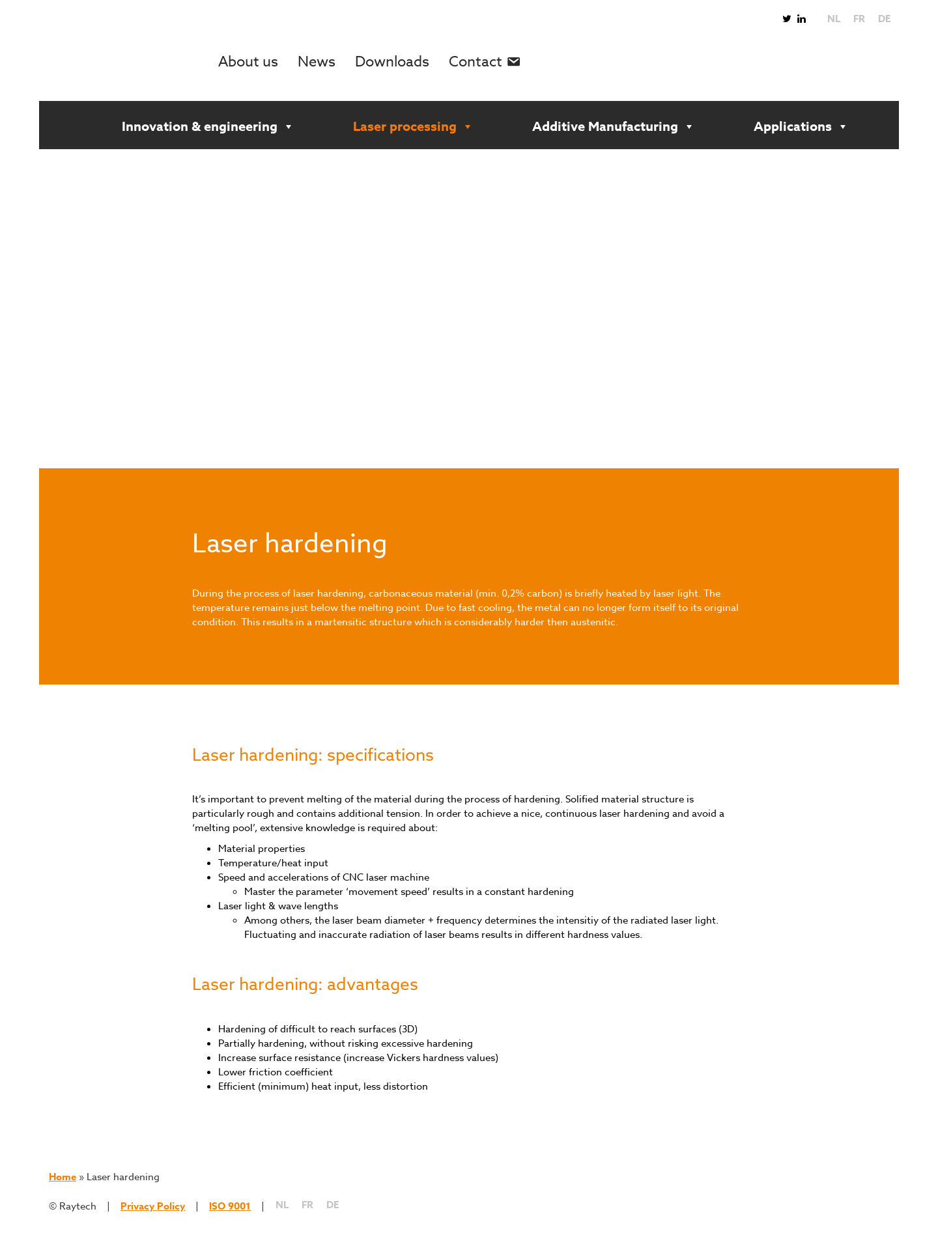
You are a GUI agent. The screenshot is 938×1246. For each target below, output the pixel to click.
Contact (475, 61)
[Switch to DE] (884, 19)
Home (62, 1176)
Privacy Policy (153, 1206)
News (316, 61)
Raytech (133, 62)
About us (248, 61)
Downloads (392, 61)
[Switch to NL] (834, 19)
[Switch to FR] (859, 19)
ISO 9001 (230, 1206)
